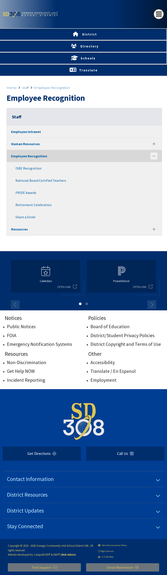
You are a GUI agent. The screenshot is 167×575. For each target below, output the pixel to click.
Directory (89, 46)
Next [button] (151, 304)
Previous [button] (15, 304)
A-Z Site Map (105, 556)
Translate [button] (88, 70)
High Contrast (107, 551)
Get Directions (41, 453)
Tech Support (44, 567)
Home (12, 88)
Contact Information (30, 479)
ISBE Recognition (28, 168)
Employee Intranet (26, 131)
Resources (19, 229)
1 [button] (80, 304)
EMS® (56, 554)
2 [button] (87, 304)
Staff (25, 88)
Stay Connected (25, 526)
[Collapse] (153, 156)
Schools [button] (88, 58)
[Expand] (153, 143)
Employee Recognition (52, 88)
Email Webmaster (123, 567)
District (89, 34)
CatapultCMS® (42, 554)
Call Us (125, 453)
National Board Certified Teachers (40, 180)
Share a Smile (25, 217)
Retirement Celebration (33, 205)
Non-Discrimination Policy (112, 545)
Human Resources (25, 144)
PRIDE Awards (25, 192)
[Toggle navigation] (158, 14)
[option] (46, 278)
